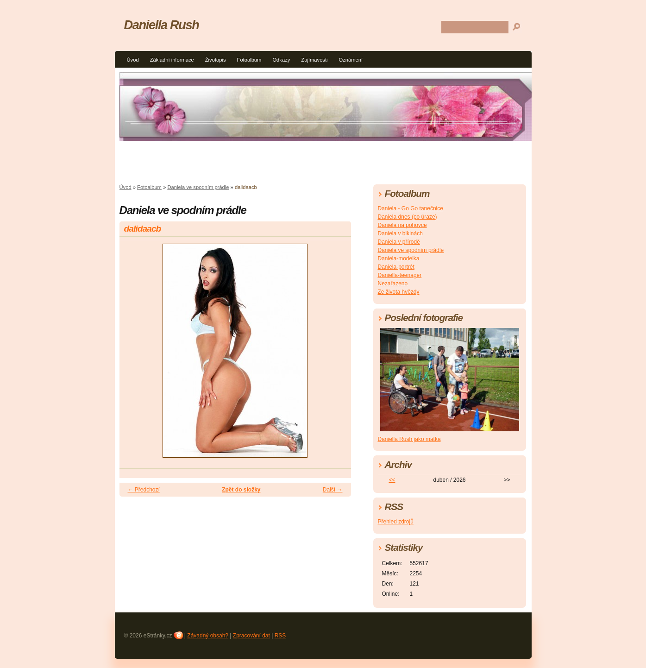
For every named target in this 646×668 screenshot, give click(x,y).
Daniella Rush (161, 25)
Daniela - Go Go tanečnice (410, 208)
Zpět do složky (241, 489)
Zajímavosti (314, 60)
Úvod (133, 60)
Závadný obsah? (207, 635)
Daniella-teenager (400, 275)
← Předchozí (144, 489)
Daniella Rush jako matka (409, 439)
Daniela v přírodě (399, 242)
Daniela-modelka (399, 258)
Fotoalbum (249, 60)
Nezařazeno (393, 283)
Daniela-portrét (396, 267)
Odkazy (281, 60)
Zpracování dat (251, 635)
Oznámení (351, 60)
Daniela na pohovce (402, 225)
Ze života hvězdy (399, 292)
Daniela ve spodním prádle (198, 187)
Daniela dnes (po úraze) (407, 217)
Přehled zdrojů (396, 521)
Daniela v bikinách (400, 233)
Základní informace (172, 60)
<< (392, 480)
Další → (333, 489)
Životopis (215, 60)
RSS (280, 635)
